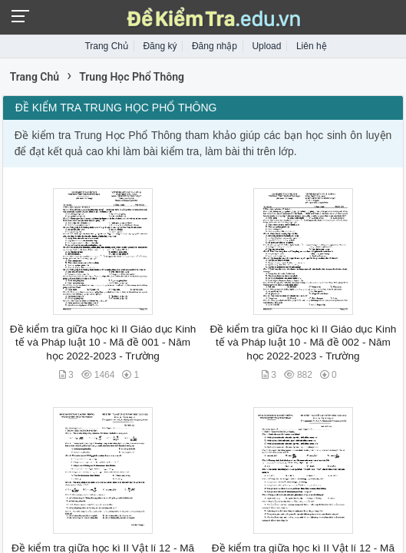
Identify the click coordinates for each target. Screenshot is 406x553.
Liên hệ (311, 46)
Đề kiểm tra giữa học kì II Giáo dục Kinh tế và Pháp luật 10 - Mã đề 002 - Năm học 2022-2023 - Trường (303, 342)
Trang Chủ (106, 46)
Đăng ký (160, 46)
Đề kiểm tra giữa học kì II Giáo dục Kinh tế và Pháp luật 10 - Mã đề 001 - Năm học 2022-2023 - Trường (103, 342)
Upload (266, 46)
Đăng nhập (214, 46)
